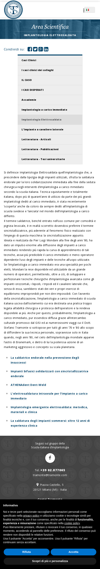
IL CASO (27, 80)
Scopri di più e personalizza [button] (50, 561)
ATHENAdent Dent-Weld (28, 385)
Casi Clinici (29, 60)
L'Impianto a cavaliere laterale (42, 129)
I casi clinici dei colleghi (38, 70)
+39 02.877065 (52, 470)
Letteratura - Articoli (36, 139)
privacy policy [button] (31, 515)
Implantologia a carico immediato (44, 109)
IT (93, 9)
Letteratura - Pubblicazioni (40, 149)
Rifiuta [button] (26, 551)
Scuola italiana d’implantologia (50, 447)
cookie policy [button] (72, 523)
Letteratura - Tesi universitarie (43, 159)
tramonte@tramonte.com (50, 475)
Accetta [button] (73, 551)
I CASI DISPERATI (32, 90)
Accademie (29, 99)
